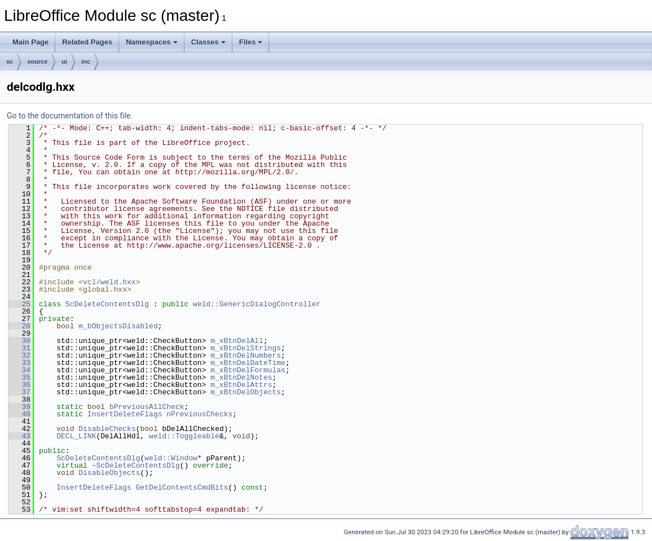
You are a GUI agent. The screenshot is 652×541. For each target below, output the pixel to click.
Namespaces (152, 42)
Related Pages (87, 42)
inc (85, 61)
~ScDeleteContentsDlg (136, 465)
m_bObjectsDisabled (117, 326)
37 (19, 392)
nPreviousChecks (199, 414)
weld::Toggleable (184, 436)
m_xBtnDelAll (236, 341)
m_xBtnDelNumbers (245, 355)
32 (19, 355)
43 (19, 436)
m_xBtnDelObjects (245, 392)
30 (19, 341)
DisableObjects (109, 473)
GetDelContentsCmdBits (182, 487)
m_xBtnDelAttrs (241, 385)
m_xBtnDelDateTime (247, 363)
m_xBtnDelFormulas (247, 370)
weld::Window (170, 458)
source (37, 61)
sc (9, 61)
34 (19, 370)
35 (19, 377)
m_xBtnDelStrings (245, 348)
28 (19, 326)
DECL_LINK (76, 436)
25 (19, 304)
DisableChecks (106, 429)
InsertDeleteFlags (124, 414)
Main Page (30, 42)
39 (19, 407)
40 (19, 414)
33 (19, 363)
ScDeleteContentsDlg (107, 304)
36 (19, 385)
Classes (208, 42)
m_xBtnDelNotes (241, 377)
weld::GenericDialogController (256, 304)
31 (19, 348)
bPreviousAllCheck (146, 407)
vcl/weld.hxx (109, 282)
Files (251, 42)
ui (64, 61)
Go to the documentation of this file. (70, 115)
